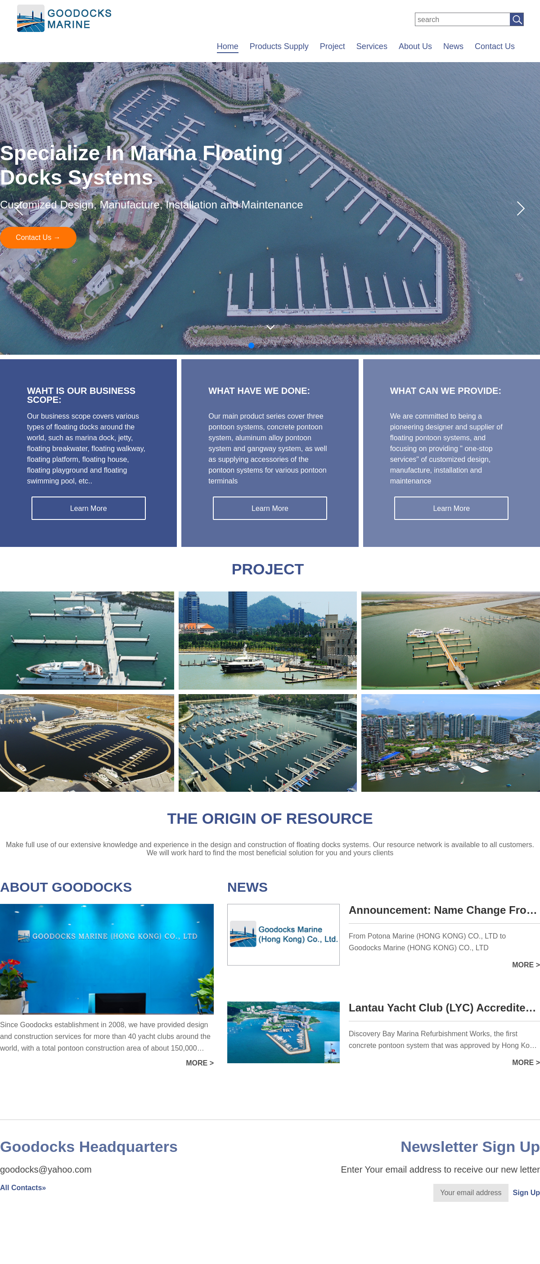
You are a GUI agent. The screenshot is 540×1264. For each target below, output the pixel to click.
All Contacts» (23, 1188)
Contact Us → (38, 237)
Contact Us (495, 46)
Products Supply (279, 46)
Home (227, 46)
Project (332, 46)
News (453, 46)
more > (200, 1063)
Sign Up (526, 1192)
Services (371, 46)
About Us (415, 46)
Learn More (88, 508)
